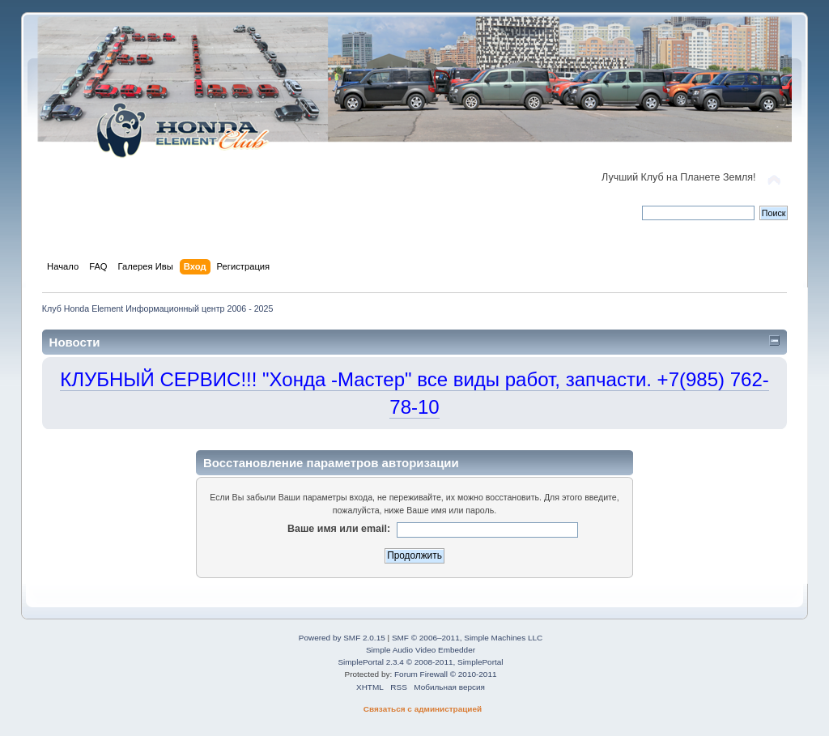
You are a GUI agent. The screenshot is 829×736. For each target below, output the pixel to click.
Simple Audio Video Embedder (420, 649)
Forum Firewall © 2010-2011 (445, 674)
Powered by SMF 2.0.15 (342, 637)
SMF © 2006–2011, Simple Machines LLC (467, 637)
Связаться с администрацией (422, 708)
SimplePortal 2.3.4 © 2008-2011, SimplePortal (420, 661)
